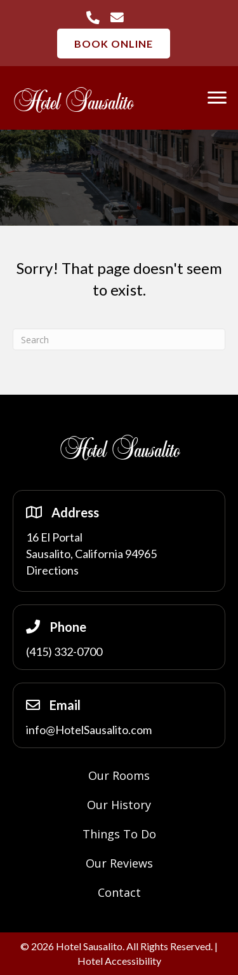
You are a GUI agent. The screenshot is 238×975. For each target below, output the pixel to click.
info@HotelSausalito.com (89, 730)
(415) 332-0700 (64, 651)
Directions (52, 570)
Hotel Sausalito (73, 102)
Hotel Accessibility (119, 961)
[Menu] (217, 98)
